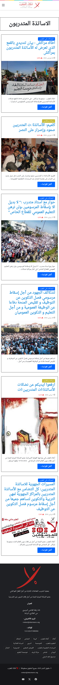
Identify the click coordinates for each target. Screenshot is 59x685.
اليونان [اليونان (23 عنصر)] (53, 652)
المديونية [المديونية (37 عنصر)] (16, 647)
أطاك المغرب (11, 668)
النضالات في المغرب (46, 39)
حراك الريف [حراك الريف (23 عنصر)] (35, 652)
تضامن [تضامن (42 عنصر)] (45, 652)
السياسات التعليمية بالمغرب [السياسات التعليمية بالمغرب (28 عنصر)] (46, 647)
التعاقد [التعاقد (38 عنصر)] (18, 639)
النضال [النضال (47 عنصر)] (7, 647)
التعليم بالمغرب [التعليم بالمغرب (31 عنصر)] (51, 643)
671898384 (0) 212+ (31, 631)
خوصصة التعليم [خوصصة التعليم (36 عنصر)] (22, 652)
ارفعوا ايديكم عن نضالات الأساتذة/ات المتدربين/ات (36, 387)
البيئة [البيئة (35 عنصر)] (35, 639)
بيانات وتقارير (49, 121)
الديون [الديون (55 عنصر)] (29, 643)
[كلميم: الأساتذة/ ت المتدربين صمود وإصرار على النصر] (29, 155)
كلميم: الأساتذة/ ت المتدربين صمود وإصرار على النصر (34, 128)
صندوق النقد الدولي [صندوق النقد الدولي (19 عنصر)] (49, 656)
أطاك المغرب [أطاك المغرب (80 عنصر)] (44, 639)
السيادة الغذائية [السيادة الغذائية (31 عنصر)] (18, 643)
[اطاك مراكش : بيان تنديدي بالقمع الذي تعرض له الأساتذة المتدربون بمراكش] (29, 78)
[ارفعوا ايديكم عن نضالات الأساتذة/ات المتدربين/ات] (29, 426)
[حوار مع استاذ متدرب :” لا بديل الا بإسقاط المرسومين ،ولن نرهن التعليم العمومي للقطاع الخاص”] (29, 241)
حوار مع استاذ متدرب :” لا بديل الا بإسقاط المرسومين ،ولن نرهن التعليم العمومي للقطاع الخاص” (31, 207)
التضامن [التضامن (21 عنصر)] (27, 639)
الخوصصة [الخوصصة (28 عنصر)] (38, 643)
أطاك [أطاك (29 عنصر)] (54, 639)
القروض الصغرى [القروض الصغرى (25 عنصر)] (28, 647)
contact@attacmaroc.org (31, 622)
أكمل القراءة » (46, 107)
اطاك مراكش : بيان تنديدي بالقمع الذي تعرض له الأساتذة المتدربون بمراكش (30, 48)
